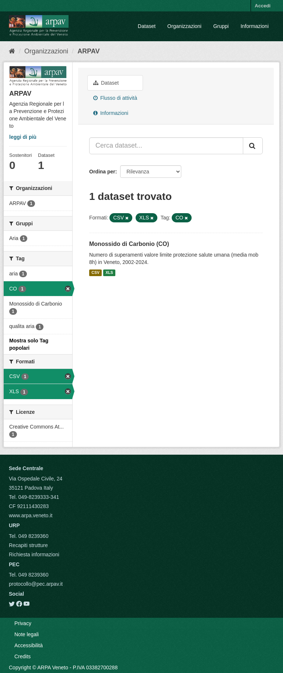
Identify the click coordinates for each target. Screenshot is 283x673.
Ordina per (102, 172)
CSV (95, 273)
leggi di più (22, 137)
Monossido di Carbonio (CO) (129, 244)
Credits (22, 656)
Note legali (26, 634)
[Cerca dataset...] (166, 145)
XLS (109, 273)
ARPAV (88, 51)
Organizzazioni (184, 26)
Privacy (22, 623)
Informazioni (255, 26)
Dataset (147, 26)
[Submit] (253, 145)
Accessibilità (28, 645)
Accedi (262, 5)
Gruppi (221, 26)
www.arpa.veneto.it (30, 515)
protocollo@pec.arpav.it (36, 584)
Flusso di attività (115, 98)
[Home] (12, 51)
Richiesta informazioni (34, 554)
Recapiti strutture (28, 545)
